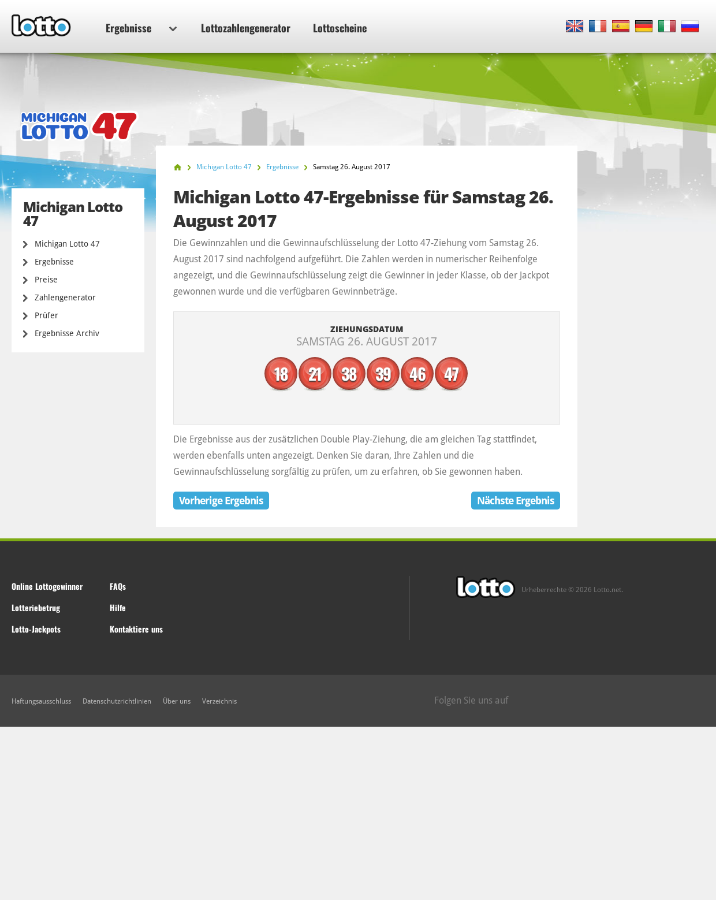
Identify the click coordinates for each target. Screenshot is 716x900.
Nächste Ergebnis (515, 500)
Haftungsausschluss (41, 701)
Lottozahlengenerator (245, 27)
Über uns (177, 701)
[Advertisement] (358, 813)
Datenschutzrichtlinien (117, 701)
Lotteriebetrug (36, 607)
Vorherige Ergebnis (221, 500)
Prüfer (46, 315)
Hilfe (118, 607)
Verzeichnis (219, 701)
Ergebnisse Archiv (67, 333)
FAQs (118, 586)
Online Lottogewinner (47, 586)
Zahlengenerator (65, 297)
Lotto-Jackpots (36, 629)
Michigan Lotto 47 (67, 243)
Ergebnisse (141, 27)
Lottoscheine (340, 27)
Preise (46, 279)
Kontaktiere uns (136, 629)
